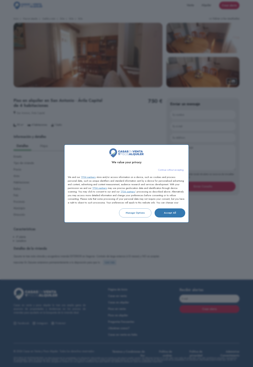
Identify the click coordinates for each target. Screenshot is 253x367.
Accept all (170, 213)
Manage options (135, 213)
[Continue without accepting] (170, 169)
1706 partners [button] (88, 177)
